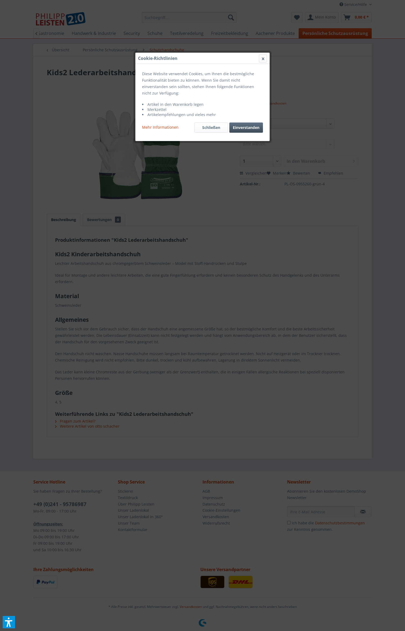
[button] (9, 622)
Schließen (211, 127)
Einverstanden (246, 127)
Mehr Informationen (160, 127)
